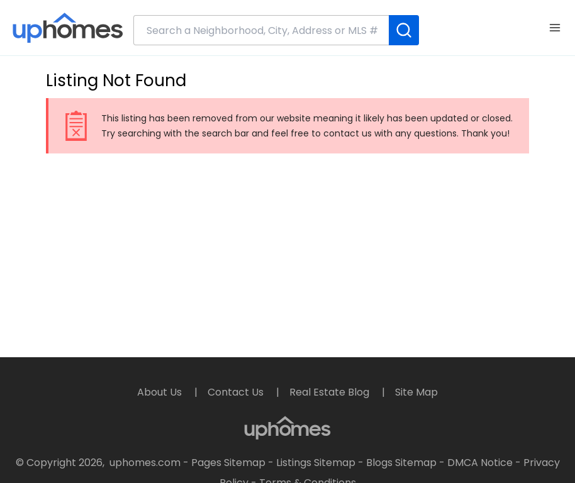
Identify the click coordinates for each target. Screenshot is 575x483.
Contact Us (237, 392)
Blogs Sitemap (401, 462)
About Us (160, 392)
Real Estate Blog (330, 392)
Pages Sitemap (228, 462)
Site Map (416, 392)
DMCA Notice (480, 462)
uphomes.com (145, 462)
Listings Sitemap (315, 462)
